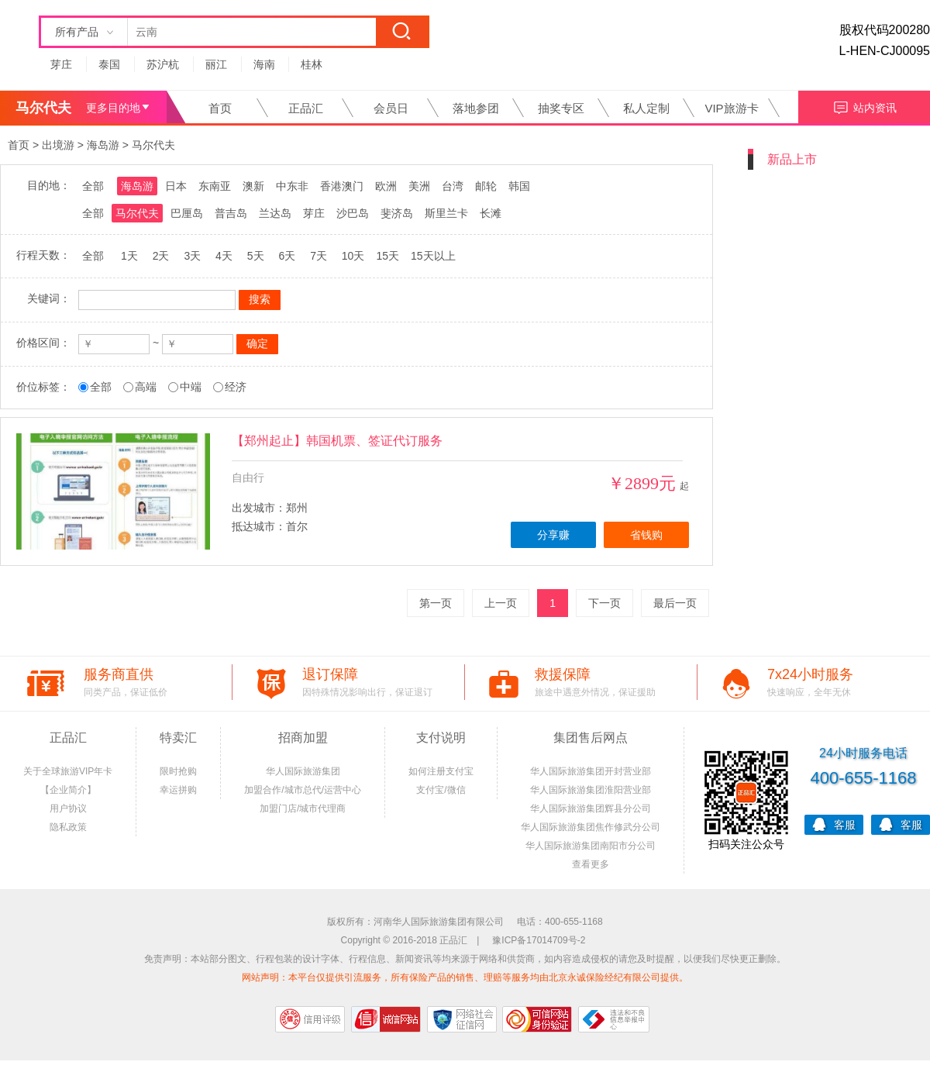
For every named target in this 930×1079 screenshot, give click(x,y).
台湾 (452, 186)
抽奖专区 (561, 108)
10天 (353, 256)
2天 (161, 256)
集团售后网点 (590, 737)
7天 (318, 256)
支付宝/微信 (440, 789)
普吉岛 (231, 213)
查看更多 (590, 864)
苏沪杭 (162, 64)
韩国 (519, 186)
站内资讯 (864, 106)
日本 (176, 186)
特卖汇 (178, 737)
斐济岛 (397, 213)
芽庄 (61, 64)
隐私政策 (68, 827)
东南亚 (214, 186)
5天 (255, 256)
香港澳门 (341, 186)
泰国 (109, 64)
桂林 (311, 64)
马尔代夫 (153, 145)
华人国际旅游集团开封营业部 (590, 771)
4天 (223, 256)
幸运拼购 (178, 789)
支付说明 (441, 737)
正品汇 (305, 108)
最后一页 (675, 603)
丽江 (216, 64)
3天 (192, 256)
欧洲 (386, 186)
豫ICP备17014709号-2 (538, 940)
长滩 (490, 213)
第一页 (435, 603)
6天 (286, 256)
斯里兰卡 (446, 213)
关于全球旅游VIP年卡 (67, 771)
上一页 (500, 603)
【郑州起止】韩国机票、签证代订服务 (337, 440)
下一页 (604, 603)
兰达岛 (275, 213)
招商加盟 (303, 737)
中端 (191, 387)
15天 (387, 256)
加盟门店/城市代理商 (303, 808)
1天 (129, 256)
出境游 (58, 145)
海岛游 (103, 145)
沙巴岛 (352, 213)
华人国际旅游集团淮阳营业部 (590, 789)
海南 (264, 64)
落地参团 (476, 108)
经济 (235, 387)
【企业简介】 (68, 789)
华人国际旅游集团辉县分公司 (590, 808)
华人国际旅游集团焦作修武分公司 (590, 827)
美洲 (419, 186)
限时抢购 (178, 771)
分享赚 (553, 535)
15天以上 (433, 256)
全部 (93, 186)
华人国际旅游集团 (303, 771)
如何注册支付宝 (441, 771)
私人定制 (646, 108)
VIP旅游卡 (731, 108)
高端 (146, 387)
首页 (220, 108)
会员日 (391, 108)
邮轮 (486, 186)
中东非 (292, 186)
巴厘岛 (186, 213)
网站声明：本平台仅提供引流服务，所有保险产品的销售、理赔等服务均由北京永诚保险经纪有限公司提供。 (465, 977)
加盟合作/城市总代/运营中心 (302, 789)
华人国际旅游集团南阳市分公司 (590, 845)
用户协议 (68, 808)
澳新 (253, 186)
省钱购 (646, 535)
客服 (834, 823)
